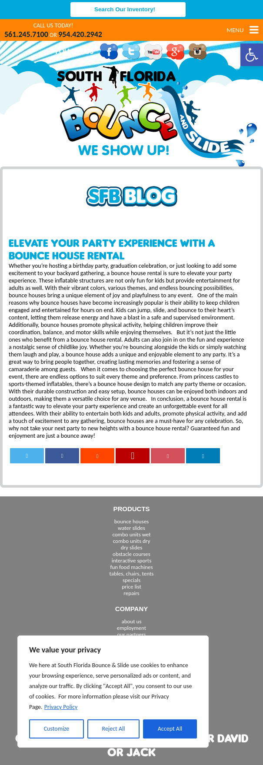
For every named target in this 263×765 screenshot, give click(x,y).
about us (132, 621)
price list (131, 586)
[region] (113, 691)
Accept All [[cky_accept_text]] (170, 728)
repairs (131, 593)
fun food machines (131, 567)
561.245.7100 (26, 34)
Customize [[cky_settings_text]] (57, 728)
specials (131, 580)
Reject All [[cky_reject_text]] (113, 728)
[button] (251, 54)
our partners (131, 634)
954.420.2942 (80, 34)
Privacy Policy (61, 707)
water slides (131, 528)
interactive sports (132, 560)
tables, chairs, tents (132, 573)
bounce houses (131, 521)
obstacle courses (131, 554)
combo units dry (131, 541)
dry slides (132, 547)
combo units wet (131, 534)
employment (131, 628)
